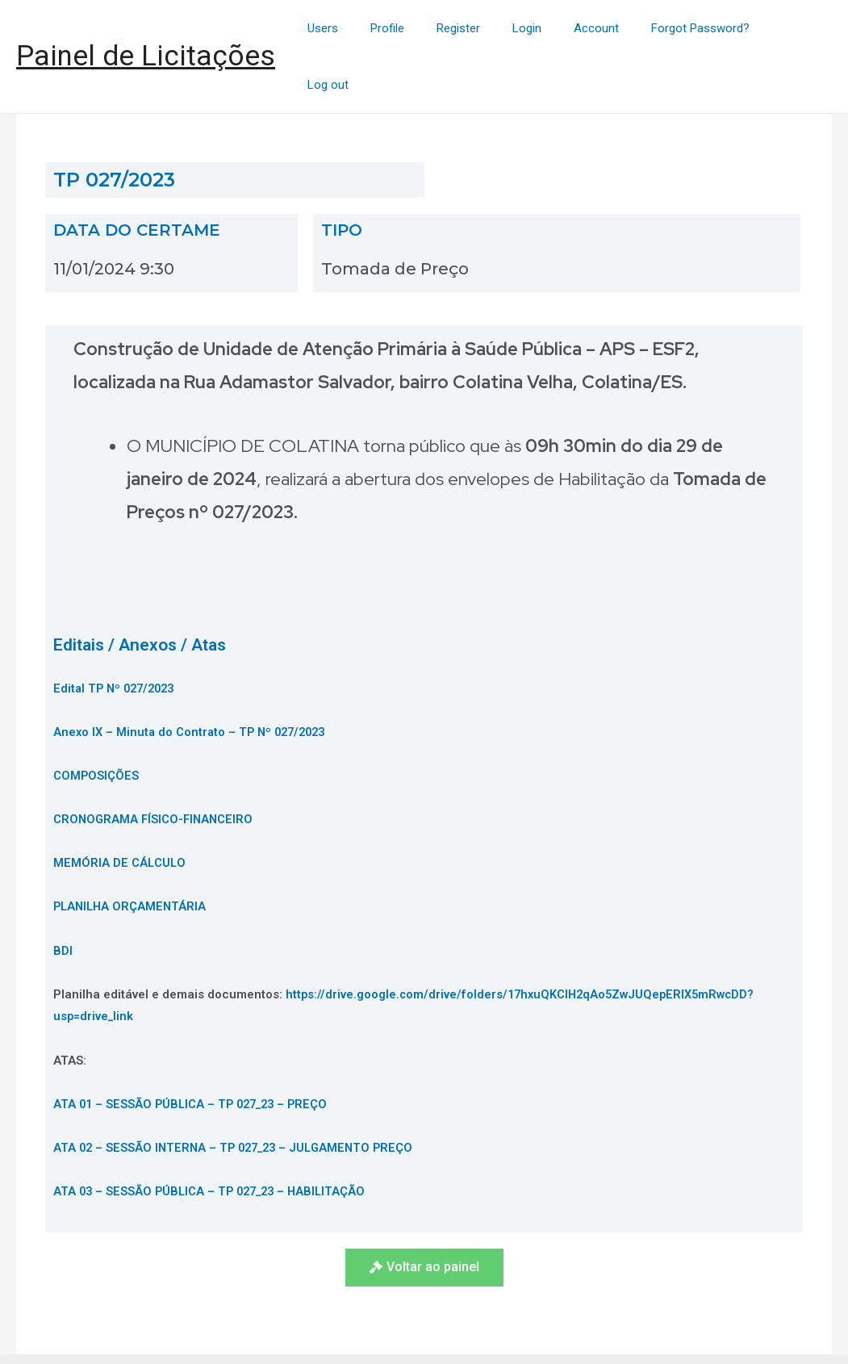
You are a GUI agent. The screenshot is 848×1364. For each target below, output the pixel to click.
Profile (424, 29)
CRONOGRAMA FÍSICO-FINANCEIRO (155, 764)
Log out (799, 29)
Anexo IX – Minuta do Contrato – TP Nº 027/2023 (194, 677)
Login (547, 29)
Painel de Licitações (145, 28)
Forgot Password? (705, 29)
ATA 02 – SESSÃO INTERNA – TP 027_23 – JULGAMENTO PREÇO (240, 1093)
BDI (63, 896)
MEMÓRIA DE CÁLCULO (120, 808)
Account (609, 29)
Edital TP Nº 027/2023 (117, 633)
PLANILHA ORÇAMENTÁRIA (132, 851)
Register (487, 29)
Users (368, 29)
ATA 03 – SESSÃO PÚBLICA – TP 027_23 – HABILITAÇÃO (215, 1136)
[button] (424, 1213)
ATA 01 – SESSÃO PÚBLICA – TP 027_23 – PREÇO (196, 1049)
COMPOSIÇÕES (96, 720)
